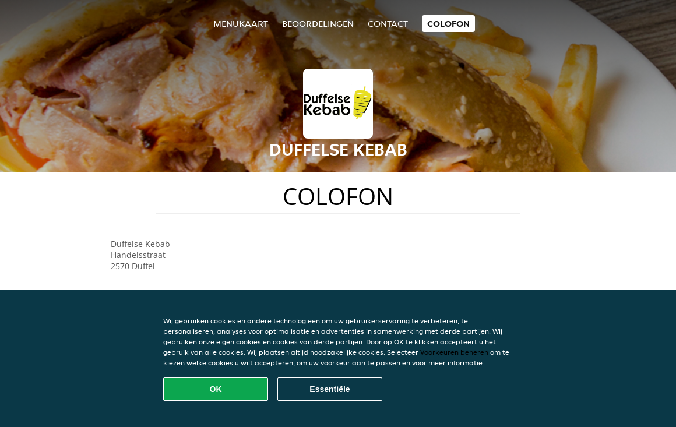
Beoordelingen (318, 23)
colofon (448, 23)
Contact (388, 23)
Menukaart (240, 23)
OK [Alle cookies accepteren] (216, 389)
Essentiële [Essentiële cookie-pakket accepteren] (329, 389)
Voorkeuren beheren (454, 352)
